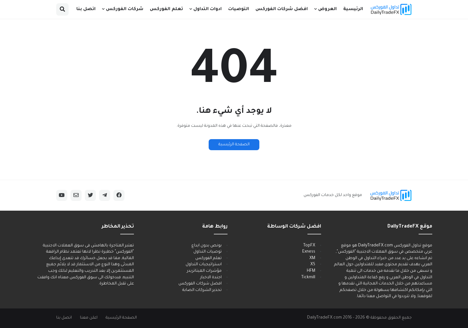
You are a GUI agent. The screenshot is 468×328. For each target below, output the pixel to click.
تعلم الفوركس (208, 258)
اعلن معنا (89, 318)
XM (312, 258)
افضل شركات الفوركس (200, 284)
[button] (62, 9)
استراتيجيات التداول (204, 264)
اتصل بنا (64, 318)
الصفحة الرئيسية (234, 144)
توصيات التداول (207, 252)
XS (312, 264)
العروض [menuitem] (327, 9)
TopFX (309, 245)
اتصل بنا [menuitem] (86, 9)
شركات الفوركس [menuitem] (124, 9)
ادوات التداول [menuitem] (207, 9)
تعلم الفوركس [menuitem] (166, 9)
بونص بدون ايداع (206, 245)
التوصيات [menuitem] (238, 9)
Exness (308, 252)
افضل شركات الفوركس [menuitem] (281, 9)
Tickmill (308, 277)
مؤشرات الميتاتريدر (204, 271)
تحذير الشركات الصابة (202, 290)
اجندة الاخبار (211, 277)
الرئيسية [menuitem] (353, 9)
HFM (311, 271)
